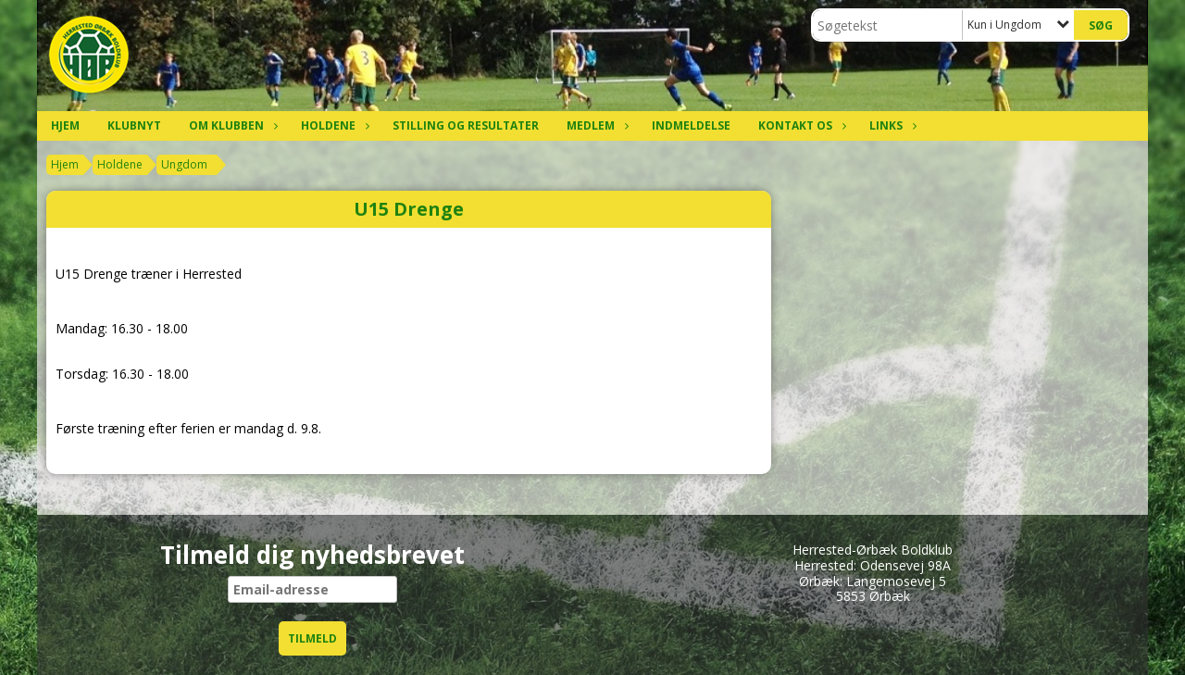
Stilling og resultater (466, 125)
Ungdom (184, 164)
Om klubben (231, 125)
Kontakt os (800, 125)
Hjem (65, 125)
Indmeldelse (691, 125)
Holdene (333, 125)
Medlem (595, 125)
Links (890, 125)
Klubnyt (134, 125)
